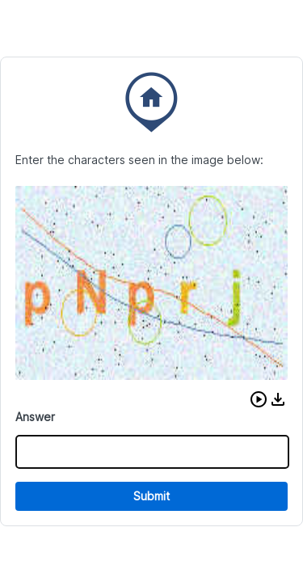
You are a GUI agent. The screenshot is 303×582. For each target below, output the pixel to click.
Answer (35, 417)
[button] (258, 399)
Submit (151, 496)
